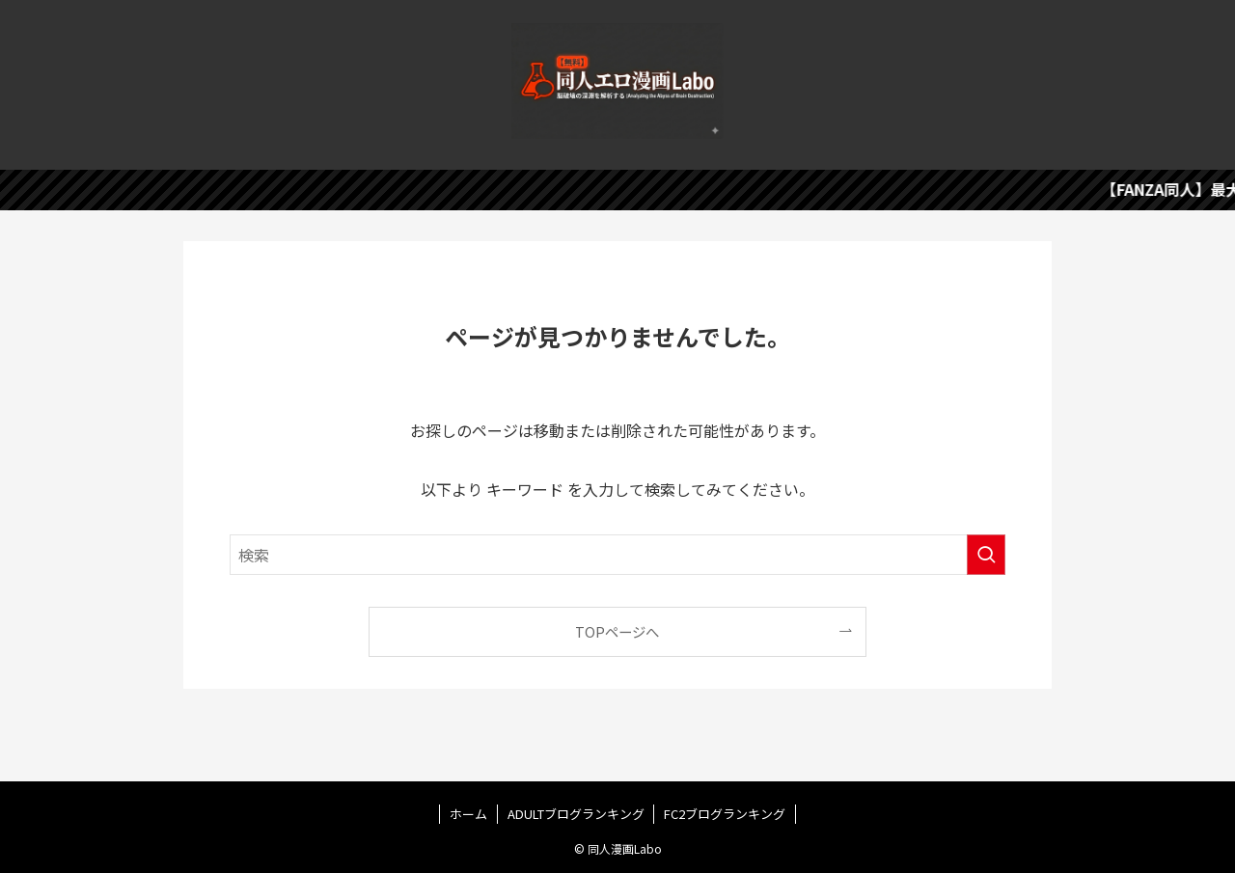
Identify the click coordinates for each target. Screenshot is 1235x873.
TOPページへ (617, 631)
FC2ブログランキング (724, 814)
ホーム (468, 814)
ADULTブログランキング (576, 814)
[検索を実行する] (986, 554)
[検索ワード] (617, 554)
